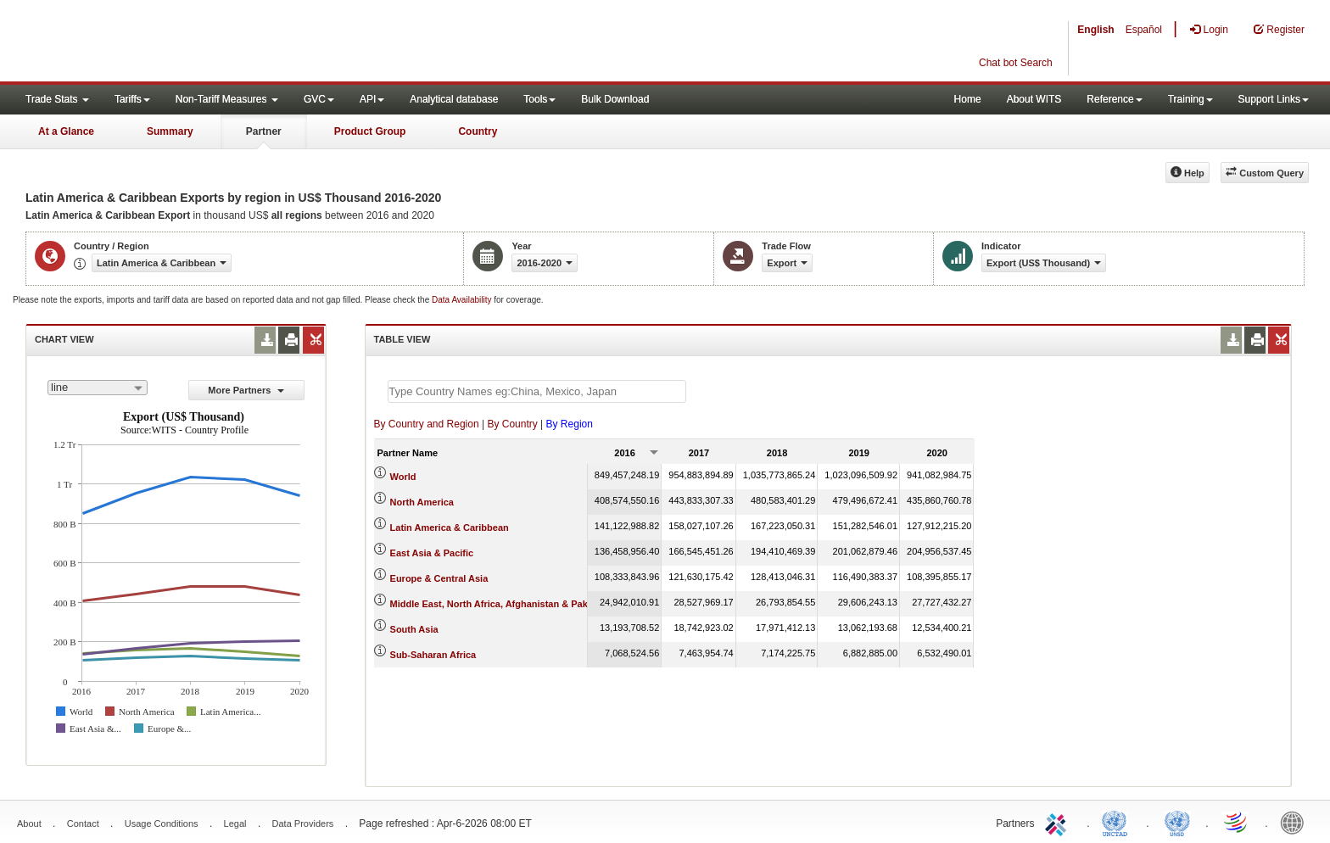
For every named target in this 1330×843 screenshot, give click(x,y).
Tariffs (132, 99)
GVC (319, 99)
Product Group (370, 131)
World (403, 477)
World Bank (1296, 822)
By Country (512, 424)
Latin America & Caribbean (449, 527)
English (1095, 30)
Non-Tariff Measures (227, 99)
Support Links (1273, 99)
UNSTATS (1177, 822)
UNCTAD (1118, 822)
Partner (264, 131)
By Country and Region (426, 424)
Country (477, 131)
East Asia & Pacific (432, 553)
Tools (539, 99)
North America (422, 502)
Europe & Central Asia (439, 578)
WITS (169, 42)
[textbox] (537, 391)
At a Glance (66, 131)
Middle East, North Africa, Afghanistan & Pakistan (500, 604)
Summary (170, 131)
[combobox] (98, 387)
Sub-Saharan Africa (433, 655)
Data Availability (463, 299)
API (372, 99)
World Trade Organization (1237, 822)
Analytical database (454, 99)
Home (967, 99)
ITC (1059, 822)
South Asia (414, 629)
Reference (1114, 99)
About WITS (1034, 99)
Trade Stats (57, 99)
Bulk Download (615, 99)
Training (1190, 99)
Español (1144, 30)
